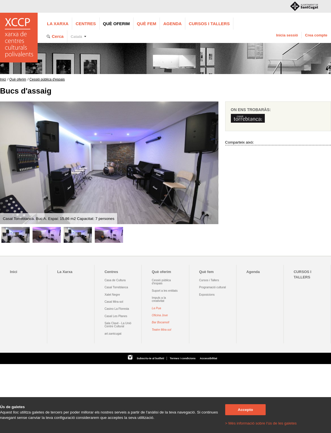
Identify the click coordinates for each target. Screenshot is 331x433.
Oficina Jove (160, 315)
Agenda (172, 23)
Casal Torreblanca (116, 287)
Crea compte (316, 35)
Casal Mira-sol (113, 301)
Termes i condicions (182, 358)
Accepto (245, 410)
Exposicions (207, 294)
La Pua (156, 308)
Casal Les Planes (115, 316)
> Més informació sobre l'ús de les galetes (261, 423)
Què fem (146, 23)
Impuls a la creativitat (159, 299)
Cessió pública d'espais (47, 79)
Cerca (58, 36)
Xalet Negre (112, 294)
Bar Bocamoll (160, 322)
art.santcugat (112, 333)
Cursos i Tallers (209, 280)
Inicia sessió (287, 35)
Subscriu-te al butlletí (150, 358)
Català (76, 36)
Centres (86, 23)
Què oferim (116, 23)
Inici (3, 79)
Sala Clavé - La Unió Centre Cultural (117, 325)
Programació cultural (212, 287)
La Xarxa (57, 23)
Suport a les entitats (165, 290)
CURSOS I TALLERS (209, 23)
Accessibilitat (208, 358)
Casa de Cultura (115, 280)
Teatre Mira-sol (161, 329)
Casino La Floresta (116, 308)
